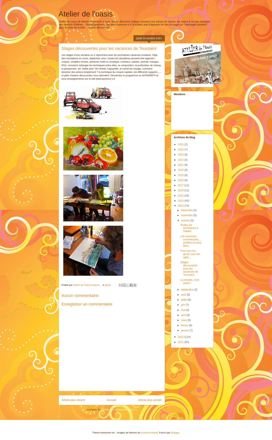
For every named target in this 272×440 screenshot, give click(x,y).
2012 (181, 336)
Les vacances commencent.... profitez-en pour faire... (190, 241)
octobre (186, 220)
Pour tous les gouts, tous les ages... (190, 254)
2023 (181, 154)
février (185, 325)
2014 (181, 200)
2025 (181, 144)
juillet (184, 299)
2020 (181, 169)
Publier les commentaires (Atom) (119, 409)
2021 (181, 164)
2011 (181, 342)
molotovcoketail (149, 432)
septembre (187, 289)
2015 (181, 195)
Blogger (175, 432)
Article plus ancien (150, 400)
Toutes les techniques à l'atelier (189, 228)
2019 (181, 175)
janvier (185, 330)
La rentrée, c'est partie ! (189, 281)
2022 (181, 159)
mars (184, 320)
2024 (181, 149)
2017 (181, 185)
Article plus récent (73, 400)
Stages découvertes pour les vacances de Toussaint (189, 268)
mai (183, 310)
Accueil (111, 400)
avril (184, 315)
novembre (187, 215)
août (184, 294)
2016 (181, 190)
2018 (181, 180)
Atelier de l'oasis (86, 14)
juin (183, 304)
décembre (187, 210)
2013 (181, 205)
